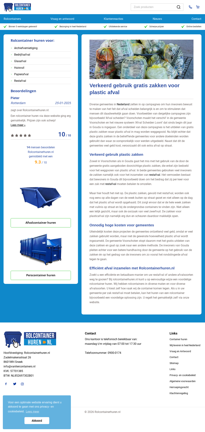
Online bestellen (191, 26)
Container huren (178, 339)
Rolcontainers (12, 19)
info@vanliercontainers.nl (19, 366)
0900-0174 (114, 352)
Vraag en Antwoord (180, 351)
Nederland (123, 104)
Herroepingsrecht (179, 387)
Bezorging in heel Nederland (70, 26)
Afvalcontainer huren (41, 223)
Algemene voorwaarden (183, 381)
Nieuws (157, 19)
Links (172, 369)
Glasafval (20, 61)
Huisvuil (19, 67)
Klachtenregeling (179, 393)
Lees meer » (18, 125)
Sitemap (174, 363)
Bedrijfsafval (22, 54)
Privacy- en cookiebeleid (183, 375)
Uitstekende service (115, 26)
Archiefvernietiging (26, 48)
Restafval (20, 80)
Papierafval (21, 74)
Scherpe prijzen (154, 26)
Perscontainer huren (40, 275)
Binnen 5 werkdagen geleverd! (20, 26)
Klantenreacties (113, 19)
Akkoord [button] (37, 420)
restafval (154, 174)
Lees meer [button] (32, 411)
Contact (196, 19)
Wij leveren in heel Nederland (185, 345)
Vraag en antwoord (62, 19)
